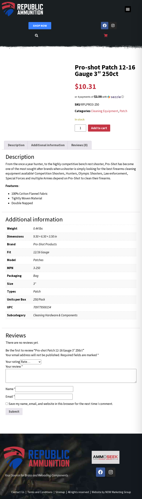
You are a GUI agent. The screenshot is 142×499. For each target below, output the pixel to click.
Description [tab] (16, 145)
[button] (128, 9)
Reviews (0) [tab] (79, 145)
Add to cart (99, 128)
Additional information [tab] (48, 145)
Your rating (13, 362)
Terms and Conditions (40, 492)
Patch (123, 111)
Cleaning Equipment (104, 111)
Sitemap (60, 492)
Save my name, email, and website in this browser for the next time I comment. (61, 404)
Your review (14, 366)
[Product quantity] (80, 128)
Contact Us (17, 492)
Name (10, 389)
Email (10, 396)
